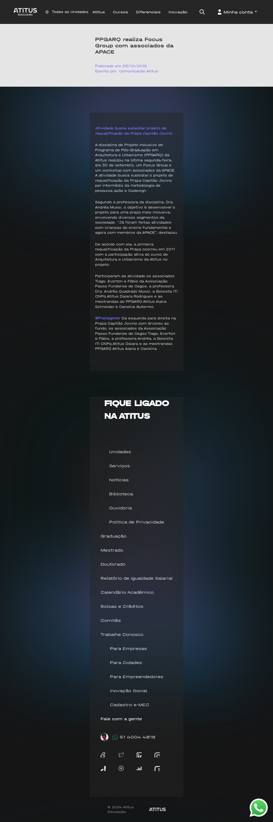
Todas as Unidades (66, 12)
